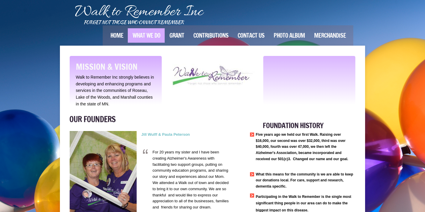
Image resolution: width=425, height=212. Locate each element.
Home (116, 35)
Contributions (210, 35)
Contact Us (251, 35)
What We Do (146, 35)
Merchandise (330, 35)
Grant (176, 35)
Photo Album (289, 35)
